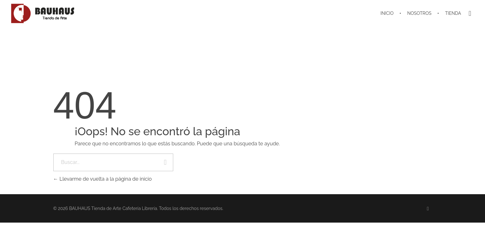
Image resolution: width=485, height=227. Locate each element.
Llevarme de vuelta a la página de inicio (102, 179)
